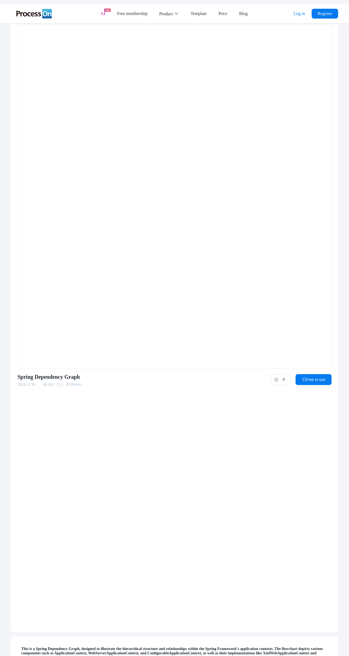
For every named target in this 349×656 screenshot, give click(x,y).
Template (199, 13)
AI (103, 13)
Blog (243, 13)
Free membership (132, 13)
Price (222, 13)
